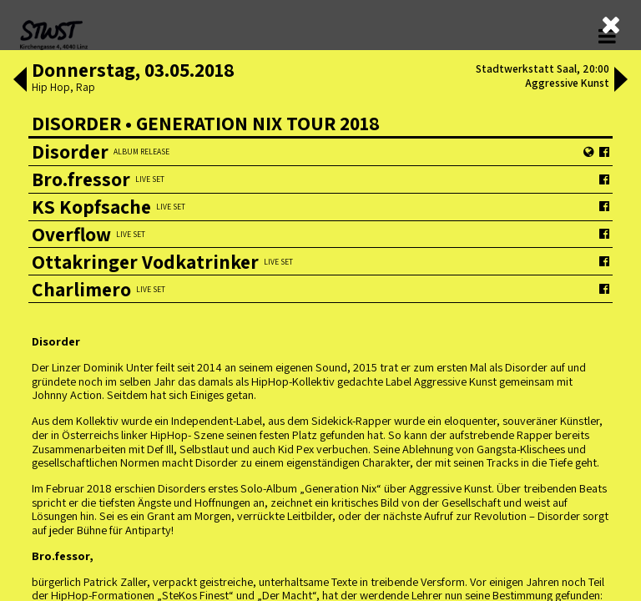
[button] (18, 81)
